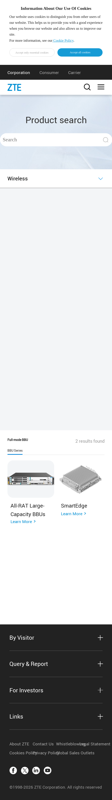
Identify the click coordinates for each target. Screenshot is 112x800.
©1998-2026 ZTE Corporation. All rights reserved (55, 787)
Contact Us (43, 743)
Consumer (49, 72)
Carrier (74, 72)
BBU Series (15, 451)
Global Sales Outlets (67, 752)
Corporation (18, 72)
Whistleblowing (67, 743)
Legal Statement (91, 743)
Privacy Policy (44, 752)
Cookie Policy (62, 40)
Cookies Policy (21, 752)
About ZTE (19, 743)
